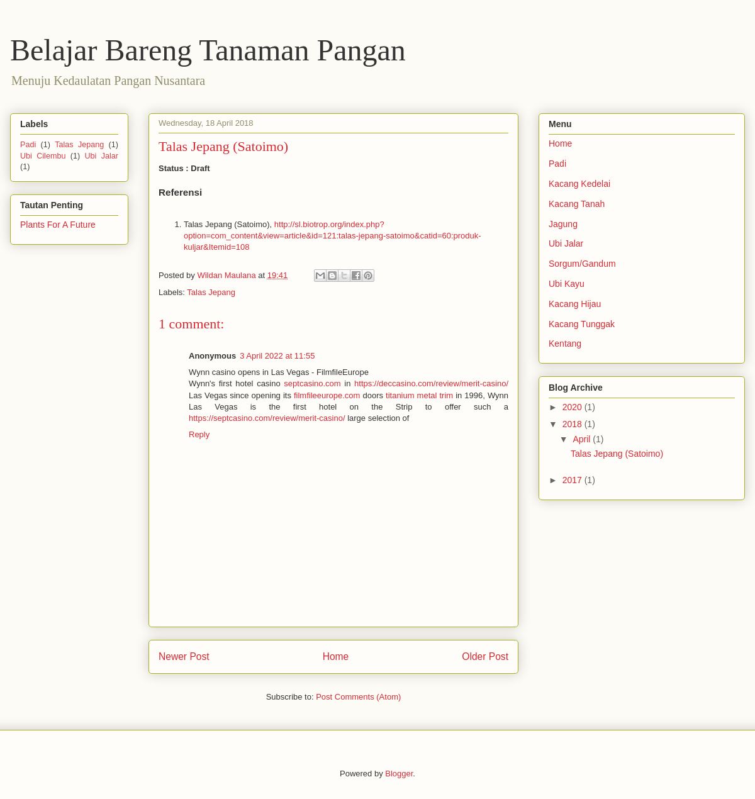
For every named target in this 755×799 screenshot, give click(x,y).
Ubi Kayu (566, 284)
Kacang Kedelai (579, 184)
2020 (573, 407)
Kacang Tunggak (582, 324)
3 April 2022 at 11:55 (277, 355)
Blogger (399, 773)
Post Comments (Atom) (358, 696)
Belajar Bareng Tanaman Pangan (208, 50)
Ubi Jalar (101, 156)
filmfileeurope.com (327, 395)
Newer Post (184, 656)
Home (336, 656)
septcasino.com (312, 383)
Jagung (563, 224)
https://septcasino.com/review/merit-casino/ (267, 418)
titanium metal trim (419, 395)
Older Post (485, 656)
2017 (573, 480)
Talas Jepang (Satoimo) (617, 454)
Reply (199, 434)
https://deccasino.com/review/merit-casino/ (431, 383)
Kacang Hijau (575, 304)
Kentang (565, 343)
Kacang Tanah (577, 204)
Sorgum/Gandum (582, 264)
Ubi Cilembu (42, 156)
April (583, 439)
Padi (28, 144)
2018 (573, 424)
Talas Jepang (211, 292)
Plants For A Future (58, 225)
